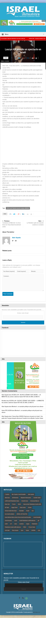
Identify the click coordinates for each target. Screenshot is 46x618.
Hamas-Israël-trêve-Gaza (11, 511)
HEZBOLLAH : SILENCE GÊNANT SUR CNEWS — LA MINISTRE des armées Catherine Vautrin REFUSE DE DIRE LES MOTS (21, 396)
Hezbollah (21, 511)
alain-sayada (31, 494)
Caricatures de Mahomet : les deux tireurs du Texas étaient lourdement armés (12, 224)
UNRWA (33, 530)
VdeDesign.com (36, 612)
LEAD (6, 524)
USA (39, 530)
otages (27, 524)
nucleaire (21, 524)
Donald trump (25, 501)
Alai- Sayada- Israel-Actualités (19, 494)
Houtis (27, 511)
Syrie (22, 530)
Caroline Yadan (37, 497)
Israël (15, 520)
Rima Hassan (15, 530)
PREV (24, 527)
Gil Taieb (7, 507)
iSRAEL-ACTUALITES (22, 514)
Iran (33, 511)
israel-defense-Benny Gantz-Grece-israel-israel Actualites (18, 517)
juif (38, 520)
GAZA (19, 504)
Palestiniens (34, 524)
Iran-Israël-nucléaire (9, 514)
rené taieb (7, 530)
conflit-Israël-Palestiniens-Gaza (12, 501)
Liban (15, 524)
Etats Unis (7, 504)
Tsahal (27, 530)
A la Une (7, 61)
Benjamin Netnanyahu (26, 497)
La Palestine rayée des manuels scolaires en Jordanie (34, 223)
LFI (11, 524)
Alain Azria (7, 497)
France (13, 504)
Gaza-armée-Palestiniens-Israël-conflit (32, 504)
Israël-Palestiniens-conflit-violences (27, 520)
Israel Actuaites (8, 520)
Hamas (29, 507)
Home (2, 61)
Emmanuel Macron (34, 501)
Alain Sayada (16, 238)
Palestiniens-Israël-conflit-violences (13, 527)
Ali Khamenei (15, 497)
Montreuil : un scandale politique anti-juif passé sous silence (27, 406)
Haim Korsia (23, 507)
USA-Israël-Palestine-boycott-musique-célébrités (18, 208)
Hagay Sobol (14, 507)
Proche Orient (32, 527)
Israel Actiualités (37, 517)
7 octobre (7, 494)
